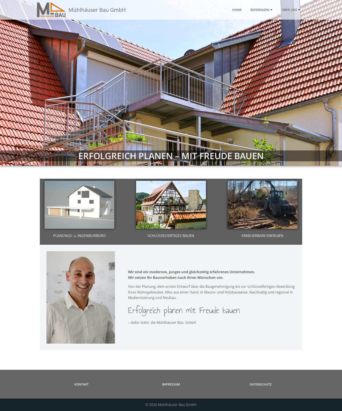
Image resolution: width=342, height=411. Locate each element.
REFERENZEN (261, 10)
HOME (237, 10)
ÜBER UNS (291, 10)
